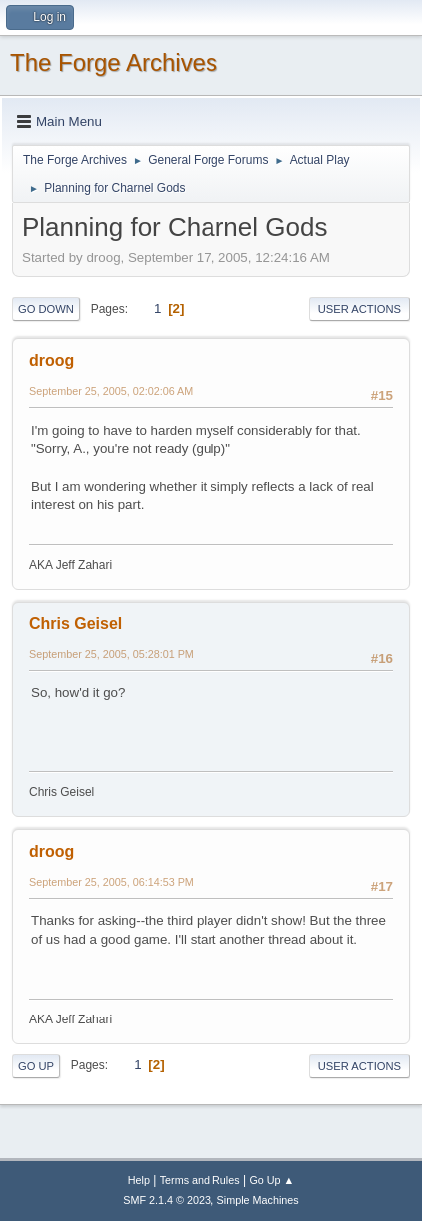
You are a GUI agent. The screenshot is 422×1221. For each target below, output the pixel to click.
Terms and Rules (200, 1180)
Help (139, 1180)
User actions (359, 309)
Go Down (46, 309)
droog (51, 360)
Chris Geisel (75, 623)
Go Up (36, 1066)
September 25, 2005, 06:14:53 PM (111, 882)
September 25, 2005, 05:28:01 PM (111, 654)
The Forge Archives (113, 62)
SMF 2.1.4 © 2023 (167, 1200)
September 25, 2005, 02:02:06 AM (111, 391)
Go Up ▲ (271, 1180)
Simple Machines (258, 1200)
